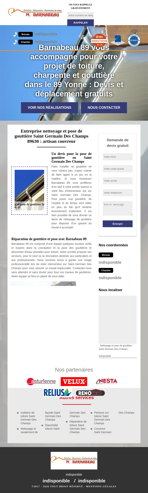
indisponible (37, 34)
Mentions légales (101, 486)
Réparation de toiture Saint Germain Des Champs (78, 427)
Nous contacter (104, 108)
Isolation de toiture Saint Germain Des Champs (28, 418)
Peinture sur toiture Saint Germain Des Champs (102, 418)
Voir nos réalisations (49, 108)
